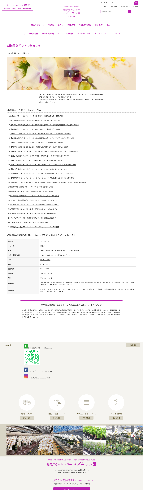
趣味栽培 (98, 25)
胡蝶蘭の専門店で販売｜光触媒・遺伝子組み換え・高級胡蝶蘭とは (33, 213)
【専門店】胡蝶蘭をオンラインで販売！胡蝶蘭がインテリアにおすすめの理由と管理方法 (40, 134)
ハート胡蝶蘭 (48, 33)
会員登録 (114, 7)
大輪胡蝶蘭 (33, 33)
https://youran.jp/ (46, 278)
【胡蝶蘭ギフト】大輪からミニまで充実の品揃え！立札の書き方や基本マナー (36, 129)
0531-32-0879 (45, 260)
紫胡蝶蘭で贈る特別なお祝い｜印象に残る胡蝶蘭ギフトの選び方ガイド (34, 205)
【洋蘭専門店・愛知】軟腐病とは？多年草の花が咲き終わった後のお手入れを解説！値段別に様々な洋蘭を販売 (48, 182)
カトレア (116, 33)
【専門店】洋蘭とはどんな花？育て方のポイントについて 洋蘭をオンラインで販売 (38, 169)
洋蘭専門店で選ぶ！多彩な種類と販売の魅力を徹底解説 (29, 222)
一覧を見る (132, 345)
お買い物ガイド (124, 7)
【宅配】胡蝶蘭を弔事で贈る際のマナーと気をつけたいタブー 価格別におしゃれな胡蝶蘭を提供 (43, 165)
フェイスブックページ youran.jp (38, 371)
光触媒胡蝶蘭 (85, 25)
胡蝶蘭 (51, 25)
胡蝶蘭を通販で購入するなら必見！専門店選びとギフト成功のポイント (34, 209)
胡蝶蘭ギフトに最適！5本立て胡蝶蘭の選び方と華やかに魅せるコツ (33, 191)
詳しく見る (27, 418)
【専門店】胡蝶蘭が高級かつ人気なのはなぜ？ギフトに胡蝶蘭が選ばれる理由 (36, 142)
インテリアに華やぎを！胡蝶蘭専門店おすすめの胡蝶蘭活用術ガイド (33, 218)
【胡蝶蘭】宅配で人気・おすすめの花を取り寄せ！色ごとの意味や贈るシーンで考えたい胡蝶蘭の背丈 (45, 151)
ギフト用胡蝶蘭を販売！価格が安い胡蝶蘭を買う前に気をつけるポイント (35, 120)
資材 (108, 25)
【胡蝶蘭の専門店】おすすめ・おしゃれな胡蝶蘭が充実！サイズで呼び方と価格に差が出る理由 (43, 138)
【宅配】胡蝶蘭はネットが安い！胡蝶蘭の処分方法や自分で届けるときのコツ (36, 160)
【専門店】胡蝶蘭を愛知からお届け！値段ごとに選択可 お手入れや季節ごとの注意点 (39, 147)
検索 (129, 11)
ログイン (105, 7)
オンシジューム (84, 33)
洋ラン (60, 25)
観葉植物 (71, 25)
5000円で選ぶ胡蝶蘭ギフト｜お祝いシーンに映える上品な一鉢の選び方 (34, 196)
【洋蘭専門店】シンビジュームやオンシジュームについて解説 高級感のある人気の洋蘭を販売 (42, 178)
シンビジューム (101, 33)
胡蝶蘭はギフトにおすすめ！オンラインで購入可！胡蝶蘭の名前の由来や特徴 (36, 116)
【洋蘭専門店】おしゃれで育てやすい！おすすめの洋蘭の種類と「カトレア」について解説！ (42, 173)
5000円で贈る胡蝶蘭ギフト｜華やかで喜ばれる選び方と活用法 (31, 187)
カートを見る (136, 7)
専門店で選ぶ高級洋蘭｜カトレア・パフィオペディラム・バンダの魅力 (34, 227)
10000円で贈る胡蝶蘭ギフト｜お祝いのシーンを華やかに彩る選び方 (33, 200)
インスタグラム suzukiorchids (37, 378)
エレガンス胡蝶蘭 (65, 33)
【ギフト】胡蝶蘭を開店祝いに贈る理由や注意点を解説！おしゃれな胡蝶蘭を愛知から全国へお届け (44, 125)
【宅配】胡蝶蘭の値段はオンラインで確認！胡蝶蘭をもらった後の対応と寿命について (39, 156)
